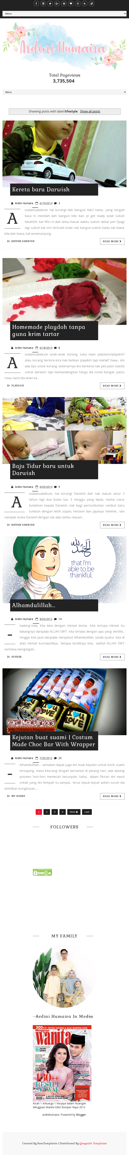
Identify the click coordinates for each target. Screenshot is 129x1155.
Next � (74, 811)
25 (60, 758)
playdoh (15, 385)
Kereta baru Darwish (41, 189)
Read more (112, 241)
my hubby (16, 796)
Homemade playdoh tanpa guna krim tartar (48, 331)
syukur (14, 656)
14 (60, 619)
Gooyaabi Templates (93, 1143)
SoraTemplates (47, 1143)
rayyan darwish (21, 241)
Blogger (81, 1114)
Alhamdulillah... (33, 605)
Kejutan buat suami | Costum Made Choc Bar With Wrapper (53, 741)
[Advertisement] (64, 903)
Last (87, 811)
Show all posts (90, 111)
